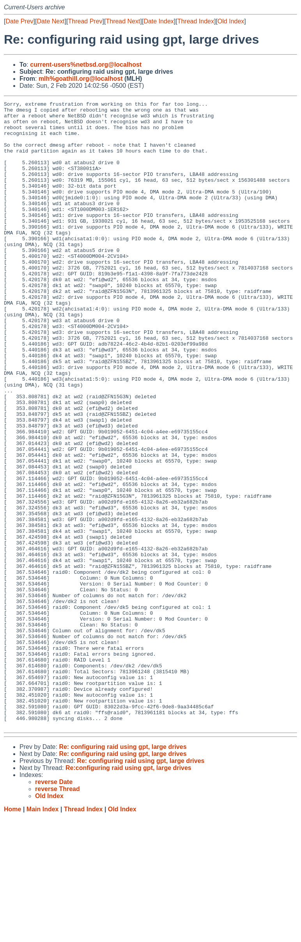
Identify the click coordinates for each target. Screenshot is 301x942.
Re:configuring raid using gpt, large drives (128, 893)
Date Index (158, 21)
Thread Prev (85, 21)
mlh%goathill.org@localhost (81, 78)
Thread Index (195, 21)
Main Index (43, 934)
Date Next (50, 21)
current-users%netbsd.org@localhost (86, 64)
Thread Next (123, 21)
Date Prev (19, 21)
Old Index (231, 21)
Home (12, 934)
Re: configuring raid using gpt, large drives (122, 872)
